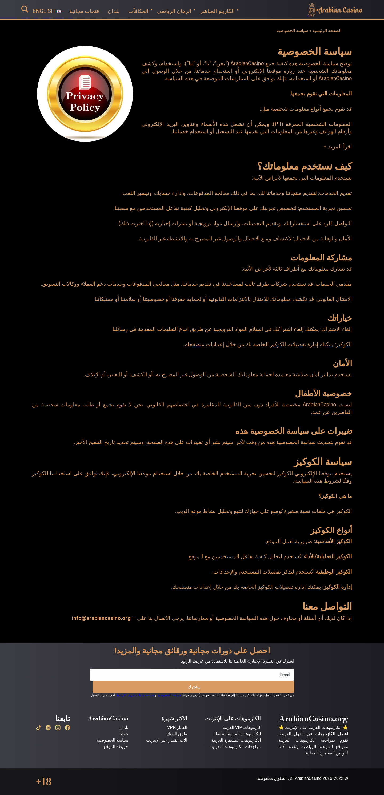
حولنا (123, 733)
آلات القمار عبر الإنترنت (166, 740)
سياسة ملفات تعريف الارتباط (135, 695)
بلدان (123, 727)
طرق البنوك (176, 733)
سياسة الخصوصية (169, 695)
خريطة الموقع (116, 746)
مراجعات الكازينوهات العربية (236, 746)
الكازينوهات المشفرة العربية (236, 740)
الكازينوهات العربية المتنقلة (237, 733)
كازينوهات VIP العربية (241, 727)
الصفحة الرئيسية (326, 30)
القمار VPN (177, 727)
